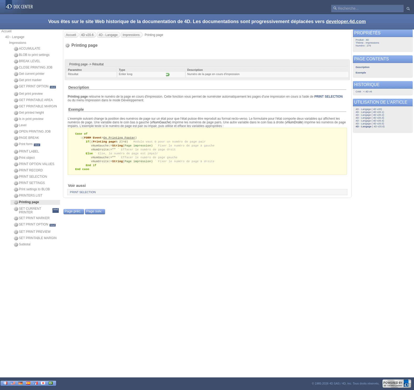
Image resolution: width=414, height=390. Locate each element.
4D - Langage (14, 37)
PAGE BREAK (26, 138)
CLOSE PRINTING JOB (33, 68)
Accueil (6, 31)
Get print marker (28, 80)
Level (20, 125)
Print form (27, 144)
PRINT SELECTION (30, 177)
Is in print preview (28, 119)
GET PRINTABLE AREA (33, 100)
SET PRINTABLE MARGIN (35, 238)
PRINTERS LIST (28, 196)
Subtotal (22, 245)
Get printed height (29, 113)
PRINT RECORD (28, 170)
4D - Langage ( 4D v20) (369, 109)
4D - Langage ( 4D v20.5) (370, 123)
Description (78, 87)
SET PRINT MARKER (32, 218)
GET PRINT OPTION (35, 87)
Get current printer (29, 74)
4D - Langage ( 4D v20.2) (370, 114)
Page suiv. (94, 214)
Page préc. (73, 214)
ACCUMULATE (27, 49)
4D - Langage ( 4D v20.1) (370, 111)
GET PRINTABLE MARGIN (35, 106)
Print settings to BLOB (32, 189)
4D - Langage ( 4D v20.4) (370, 120)
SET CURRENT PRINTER (36, 210)
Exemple (76, 109)
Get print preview (28, 94)
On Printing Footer (119, 138)
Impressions (17, 43)
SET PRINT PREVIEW (32, 232)
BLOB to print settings (32, 55)
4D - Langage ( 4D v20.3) (370, 117)
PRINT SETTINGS (29, 183)
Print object (24, 158)
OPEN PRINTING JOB (32, 132)
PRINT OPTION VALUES (34, 164)
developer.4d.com (346, 21)
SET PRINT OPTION (35, 225)
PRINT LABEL (26, 152)
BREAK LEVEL (27, 61)
